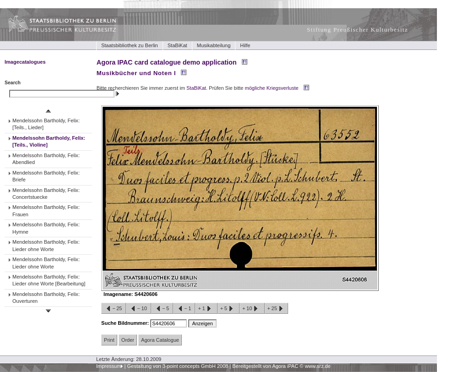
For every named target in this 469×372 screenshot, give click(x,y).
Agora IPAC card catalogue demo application (167, 62)
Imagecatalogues (25, 62)
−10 (138, 309)
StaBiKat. (196, 88)
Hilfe (245, 45)
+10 (252, 309)
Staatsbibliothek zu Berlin (129, 45)
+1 (206, 309)
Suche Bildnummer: (125, 323)
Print (109, 340)
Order (127, 340)
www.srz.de (317, 366)
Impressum (108, 366)
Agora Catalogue (160, 340)
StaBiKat (177, 45)
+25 (276, 309)
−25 (113, 309)
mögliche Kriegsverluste (272, 88)
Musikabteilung (214, 45)
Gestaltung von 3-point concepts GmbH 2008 (177, 366)
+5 (228, 309)
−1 (184, 309)
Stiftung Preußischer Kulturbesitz (357, 29)
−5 (162, 309)
